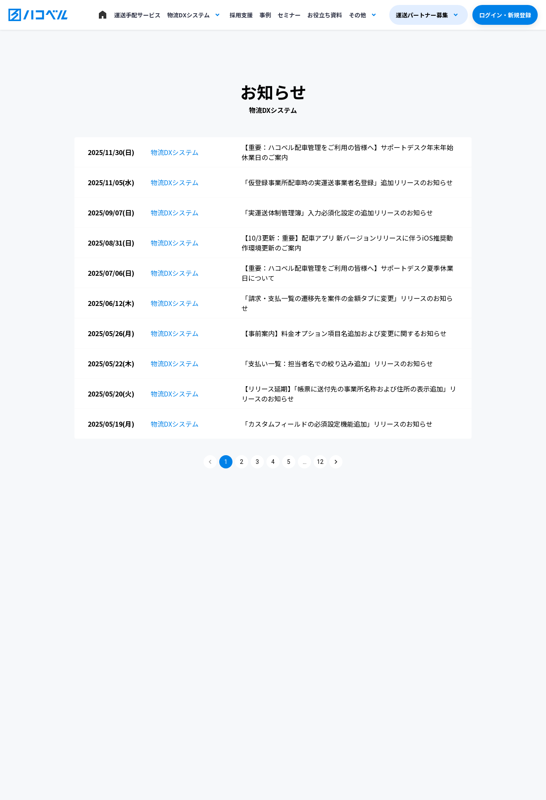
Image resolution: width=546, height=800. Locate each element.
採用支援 (241, 15)
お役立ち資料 (324, 15)
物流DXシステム (188, 15)
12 (320, 462)
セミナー (289, 15)
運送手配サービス (137, 15)
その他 (357, 15)
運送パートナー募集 (422, 15)
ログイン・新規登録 (505, 15)
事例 (265, 15)
